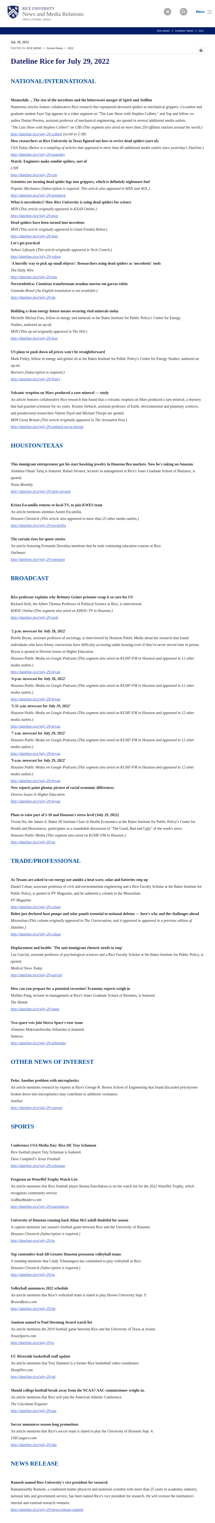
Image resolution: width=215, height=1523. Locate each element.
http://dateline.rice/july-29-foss (34, 338)
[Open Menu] (201, 11)
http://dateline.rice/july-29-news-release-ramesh (47, 1509)
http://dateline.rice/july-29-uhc (34, 1445)
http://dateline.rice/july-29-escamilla (38, 525)
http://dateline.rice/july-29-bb (33, 1309)
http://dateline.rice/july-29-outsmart (38, 559)
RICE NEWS (163, 31)
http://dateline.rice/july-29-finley (36, 379)
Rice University (38, 8)
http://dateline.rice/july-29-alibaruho (38, 1043)
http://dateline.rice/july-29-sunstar (36, 1108)
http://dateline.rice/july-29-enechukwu (40, 1206)
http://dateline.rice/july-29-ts (32, 1343)
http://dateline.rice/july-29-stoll (34, 617)
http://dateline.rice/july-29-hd (33, 1377)
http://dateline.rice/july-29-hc (33, 1240)
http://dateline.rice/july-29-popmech (38, 195)
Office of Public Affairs (36, 19)
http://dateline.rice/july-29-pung (35, 1009)
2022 (201, 31)
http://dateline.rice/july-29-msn (34, 216)
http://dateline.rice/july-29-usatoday (38, 154)
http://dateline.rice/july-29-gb (33, 297)
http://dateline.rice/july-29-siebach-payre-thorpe (47, 427)
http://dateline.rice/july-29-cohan (36, 907)
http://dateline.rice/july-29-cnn (34, 175)
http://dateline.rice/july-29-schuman (38, 1166)
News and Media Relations (53, 14)
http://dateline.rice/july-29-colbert (36, 134)
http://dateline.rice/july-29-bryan (35, 672)
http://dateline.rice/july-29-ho (33, 842)
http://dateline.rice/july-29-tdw (34, 277)
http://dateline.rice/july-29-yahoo (36, 256)
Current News (184, 31)
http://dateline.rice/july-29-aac (34, 1411)
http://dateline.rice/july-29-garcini (36, 975)
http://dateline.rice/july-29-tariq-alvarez (41, 491)
